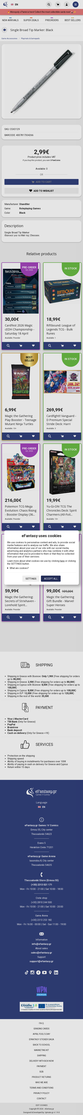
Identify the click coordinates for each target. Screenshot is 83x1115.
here (62, 560)
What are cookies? (19, 568)
